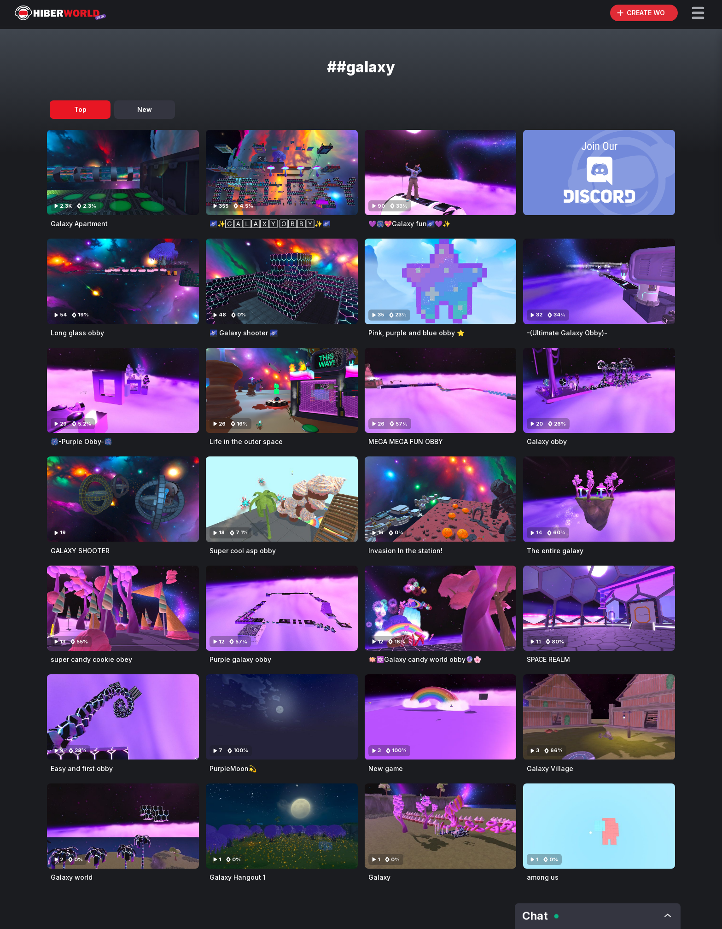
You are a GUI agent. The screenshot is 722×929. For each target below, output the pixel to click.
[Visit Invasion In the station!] (441, 499)
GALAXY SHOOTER (80, 551)
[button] (698, 13)
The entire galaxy (555, 551)
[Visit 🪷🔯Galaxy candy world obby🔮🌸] (441, 608)
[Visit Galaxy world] (123, 826)
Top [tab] (80, 109)
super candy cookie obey (91, 659)
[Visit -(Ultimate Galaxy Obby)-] (599, 281)
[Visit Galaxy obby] (599, 390)
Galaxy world (72, 877)
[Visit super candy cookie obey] (123, 608)
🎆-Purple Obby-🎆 (81, 441)
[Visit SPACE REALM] (599, 608)
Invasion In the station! (405, 551)
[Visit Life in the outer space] (282, 390)
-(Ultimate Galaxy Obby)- (567, 333)
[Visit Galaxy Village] (599, 717)
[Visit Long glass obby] (123, 281)
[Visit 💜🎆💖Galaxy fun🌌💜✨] (441, 172)
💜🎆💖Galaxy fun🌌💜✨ (409, 224)
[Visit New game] (441, 717)
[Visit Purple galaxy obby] (282, 608)
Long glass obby (77, 333)
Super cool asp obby (243, 551)
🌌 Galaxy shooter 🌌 (244, 333)
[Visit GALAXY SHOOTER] (123, 499)
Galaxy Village (550, 768)
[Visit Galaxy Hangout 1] (282, 826)
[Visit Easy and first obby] (123, 717)
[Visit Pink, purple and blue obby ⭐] (441, 281)
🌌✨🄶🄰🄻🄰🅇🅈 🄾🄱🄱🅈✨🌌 (270, 224)
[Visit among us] (599, 826)
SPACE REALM (548, 659)
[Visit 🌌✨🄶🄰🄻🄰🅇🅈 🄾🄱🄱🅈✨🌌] (282, 172)
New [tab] (144, 109)
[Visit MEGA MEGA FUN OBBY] (441, 390)
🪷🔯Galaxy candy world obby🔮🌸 (424, 659)
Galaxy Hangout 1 (238, 877)
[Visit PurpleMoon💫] (282, 717)
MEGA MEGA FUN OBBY (405, 441)
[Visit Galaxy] (441, 826)
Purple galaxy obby (240, 659)
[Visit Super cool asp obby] (282, 499)
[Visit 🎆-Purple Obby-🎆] (123, 390)
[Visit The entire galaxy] (599, 499)
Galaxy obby (547, 441)
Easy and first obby (82, 768)
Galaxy (379, 877)
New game (385, 768)
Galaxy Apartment (79, 224)
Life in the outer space (246, 441)
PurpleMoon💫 (233, 768)
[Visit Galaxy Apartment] (123, 172)
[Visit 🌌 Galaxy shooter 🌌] (282, 281)
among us (543, 877)
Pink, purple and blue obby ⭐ (416, 333)
